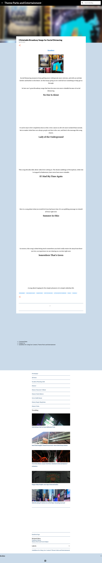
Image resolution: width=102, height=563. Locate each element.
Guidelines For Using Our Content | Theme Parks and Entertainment (37, 344)
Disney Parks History (38, 394)
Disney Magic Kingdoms (39, 402)
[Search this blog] (92, 3)
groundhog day (30, 293)
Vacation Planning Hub (38, 381)
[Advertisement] (51, 327)
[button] (20, 45)
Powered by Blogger (51, 560)
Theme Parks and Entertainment (22, 2)
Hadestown (40, 293)
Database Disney (36, 540)
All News (34, 377)
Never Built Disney (37, 398)
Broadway (51, 50)
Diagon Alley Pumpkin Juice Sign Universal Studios (45, 484)
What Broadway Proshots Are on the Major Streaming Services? (48, 503)
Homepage (35, 373)
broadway (22, 293)
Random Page (36, 534)
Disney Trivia (35, 406)
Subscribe (46, 2)
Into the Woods (48, 293)
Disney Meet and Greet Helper (40, 542)
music (69, 293)
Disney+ (34, 386)
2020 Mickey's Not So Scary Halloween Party (43, 427)
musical (75, 293)
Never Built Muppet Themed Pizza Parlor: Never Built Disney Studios (50, 445)
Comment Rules (23, 341)
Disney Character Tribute (39, 390)
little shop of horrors (60, 293)
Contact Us (22, 343)
